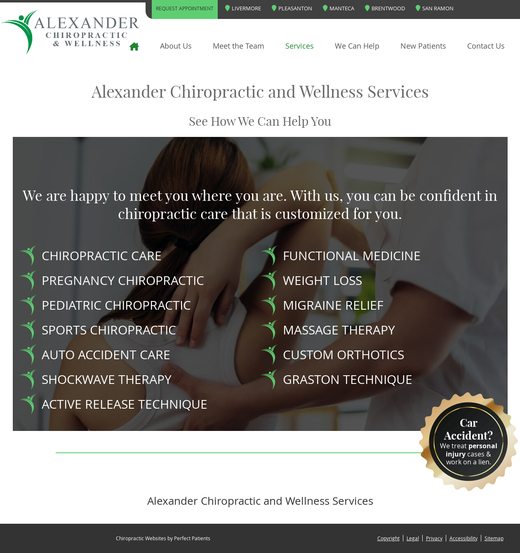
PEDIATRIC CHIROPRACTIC (116, 305)
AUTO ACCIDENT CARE (106, 354)
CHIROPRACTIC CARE (102, 255)
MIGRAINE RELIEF (333, 305)
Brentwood (385, 8)
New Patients (423, 46)
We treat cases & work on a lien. (468, 441)
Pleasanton (292, 8)
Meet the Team (238, 46)
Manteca (338, 8)
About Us (176, 46)
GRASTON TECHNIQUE (347, 379)
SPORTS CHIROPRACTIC (109, 330)
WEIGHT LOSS (322, 280)
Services (299, 46)
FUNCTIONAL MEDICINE (352, 255)
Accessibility (463, 538)
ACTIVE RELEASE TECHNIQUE (124, 404)
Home (118, 46)
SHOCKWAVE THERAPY (107, 379)
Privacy (434, 538)
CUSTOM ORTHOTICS (343, 354)
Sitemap (494, 538)
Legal (413, 538)
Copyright (388, 538)
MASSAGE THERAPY (339, 330)
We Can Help (357, 46)
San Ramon (435, 8)
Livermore (243, 8)
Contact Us (486, 46)
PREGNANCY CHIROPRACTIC (123, 280)
